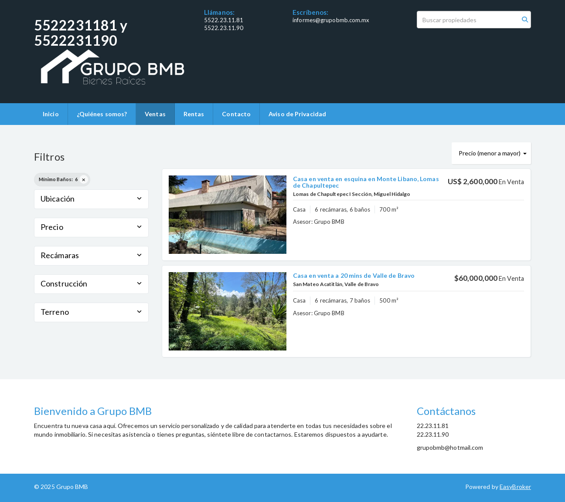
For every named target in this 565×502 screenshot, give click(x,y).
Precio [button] (91, 227)
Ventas (155, 114)
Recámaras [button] (91, 255)
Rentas (194, 114)
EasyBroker (515, 486)
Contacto (236, 114)
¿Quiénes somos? (102, 114)
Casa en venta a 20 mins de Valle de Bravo (354, 275)
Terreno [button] (91, 312)
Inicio (51, 114)
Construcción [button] (91, 283)
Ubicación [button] (91, 198)
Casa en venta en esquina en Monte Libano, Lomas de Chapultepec (366, 182)
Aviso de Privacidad (297, 114)
